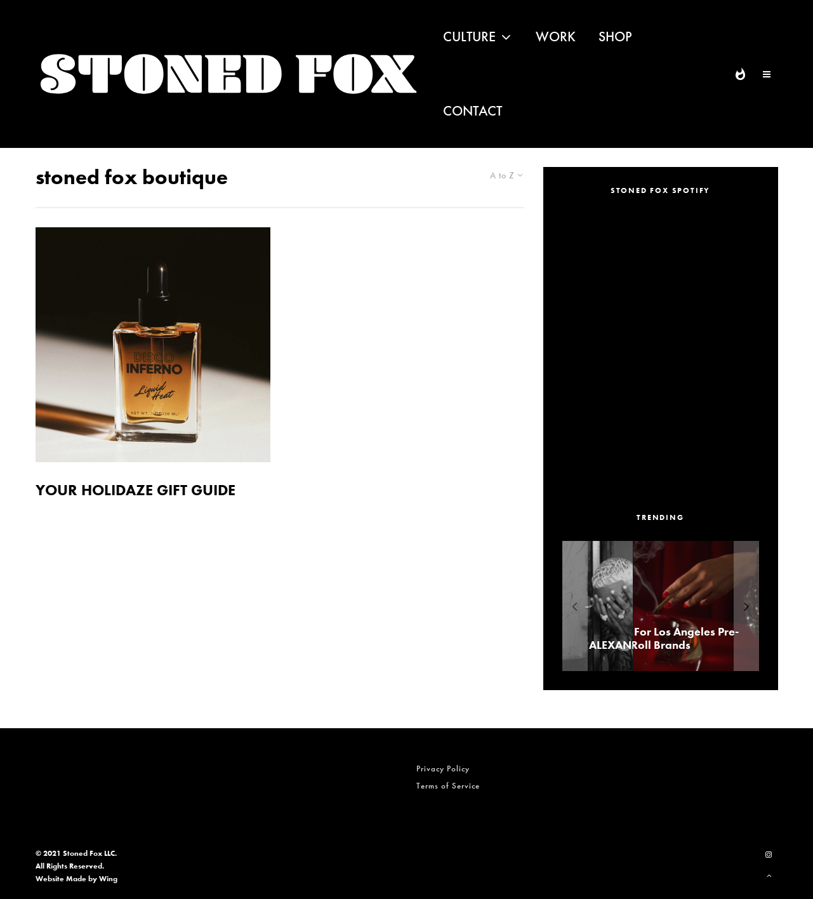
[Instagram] (768, 854)
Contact (472, 111)
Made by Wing (91, 879)
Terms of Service (448, 785)
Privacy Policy (443, 768)
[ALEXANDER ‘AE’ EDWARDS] (656, 606)
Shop (615, 36)
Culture (469, 36)
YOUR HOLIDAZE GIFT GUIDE (135, 490)
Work (556, 36)
